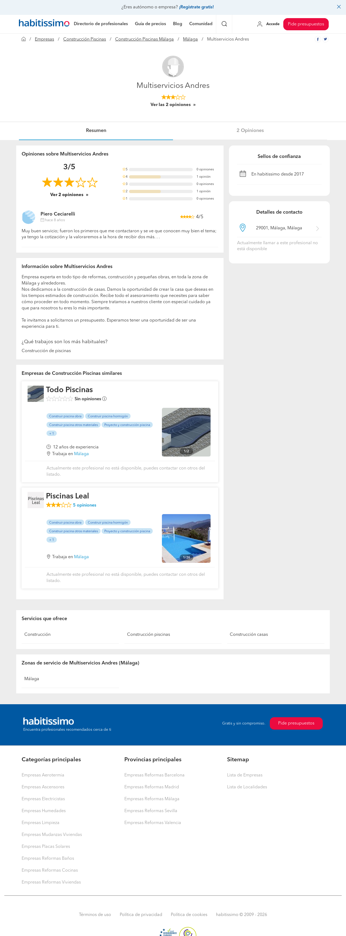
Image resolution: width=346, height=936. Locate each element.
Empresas (44, 39)
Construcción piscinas (148, 635)
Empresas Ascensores (43, 787)
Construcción (37, 635)
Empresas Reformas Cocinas (50, 870)
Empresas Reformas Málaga (151, 799)
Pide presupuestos (306, 24)
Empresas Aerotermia (43, 775)
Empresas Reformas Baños (48, 858)
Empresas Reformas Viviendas (51, 882)
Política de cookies (189, 915)
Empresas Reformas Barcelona (154, 775)
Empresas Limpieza (40, 823)
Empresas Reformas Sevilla (150, 811)
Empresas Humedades (44, 811)
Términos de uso (95, 915)
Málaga (190, 39)
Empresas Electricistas (43, 799)
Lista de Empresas (244, 775)
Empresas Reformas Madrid (151, 787)
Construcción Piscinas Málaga (144, 39)
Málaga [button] (81, 454)
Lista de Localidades (247, 787)
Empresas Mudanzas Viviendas (52, 835)
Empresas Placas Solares (46, 847)
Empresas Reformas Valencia (152, 823)
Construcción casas (249, 635)
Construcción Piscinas (84, 39)
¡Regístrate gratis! (196, 7)
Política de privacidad (141, 915)
